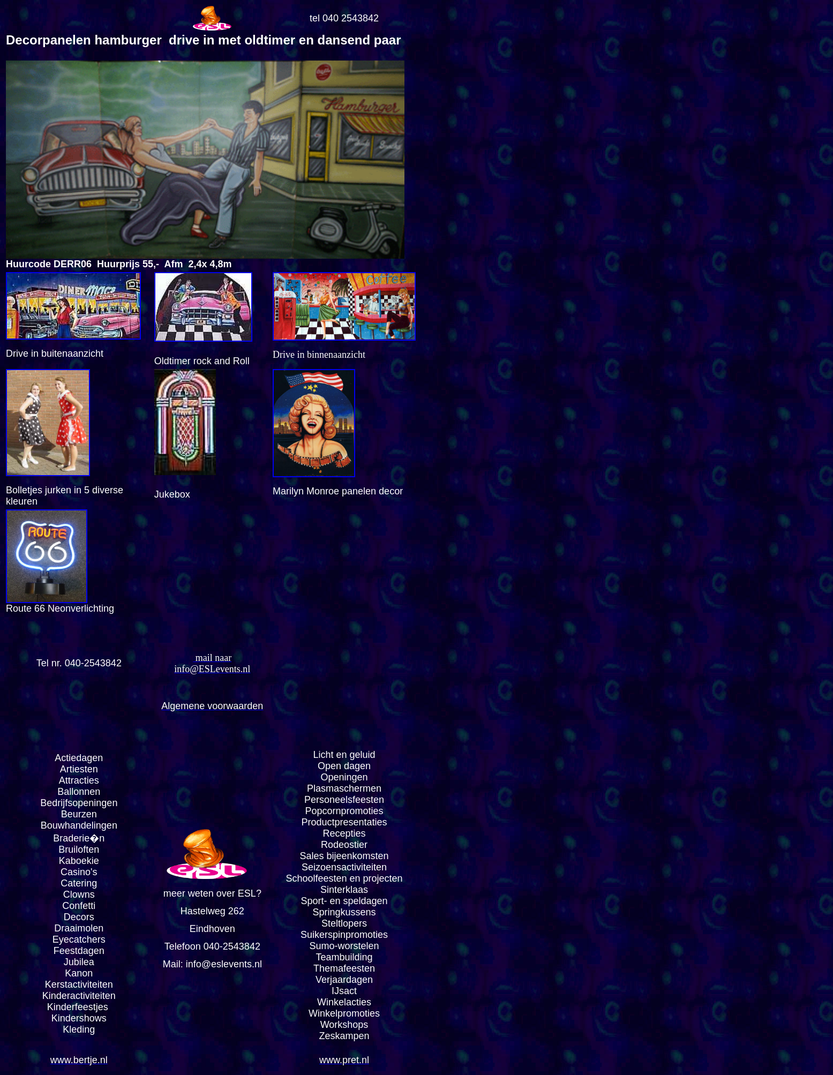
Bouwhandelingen (79, 825)
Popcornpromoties (344, 811)
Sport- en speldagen (344, 901)
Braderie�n (78, 838)
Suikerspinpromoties (344, 934)
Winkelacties (344, 1002)
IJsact (344, 991)
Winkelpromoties (344, 1013)
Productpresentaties (344, 822)
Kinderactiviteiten (79, 995)
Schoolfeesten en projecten (344, 878)
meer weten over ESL (209, 893)
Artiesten (79, 769)
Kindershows (79, 1018)
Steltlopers (344, 923)
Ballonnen (78, 791)
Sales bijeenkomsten (343, 856)
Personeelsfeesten (344, 799)
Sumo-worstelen (344, 946)
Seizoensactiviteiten (344, 867)
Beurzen (79, 814)
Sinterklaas (344, 889)
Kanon (79, 973)
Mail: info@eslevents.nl (212, 964)
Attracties (79, 780)
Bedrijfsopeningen (78, 803)
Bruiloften (78, 849)
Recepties (343, 833)
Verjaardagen (344, 979)
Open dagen (344, 766)
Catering (79, 883)
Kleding (79, 1029)
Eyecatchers (79, 939)
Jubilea (79, 962)
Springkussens (344, 912)
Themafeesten (344, 968)
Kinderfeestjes (79, 1007)
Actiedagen (79, 758)
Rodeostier (344, 844)
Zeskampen (344, 1036)
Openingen (343, 777)
